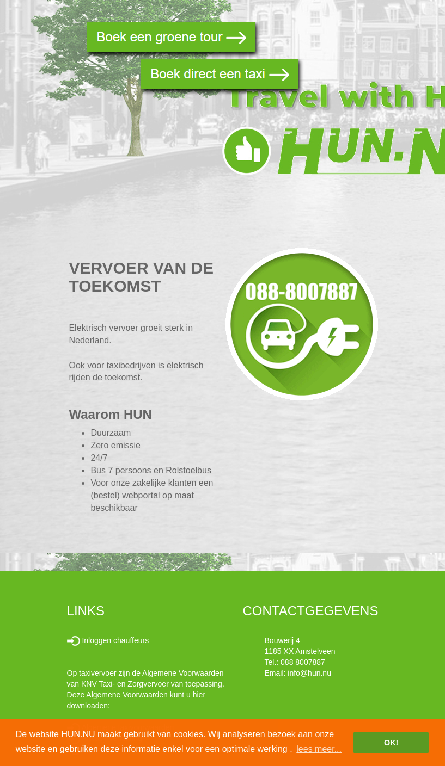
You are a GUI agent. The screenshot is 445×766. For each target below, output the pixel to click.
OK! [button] (391, 742)
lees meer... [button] (319, 748)
